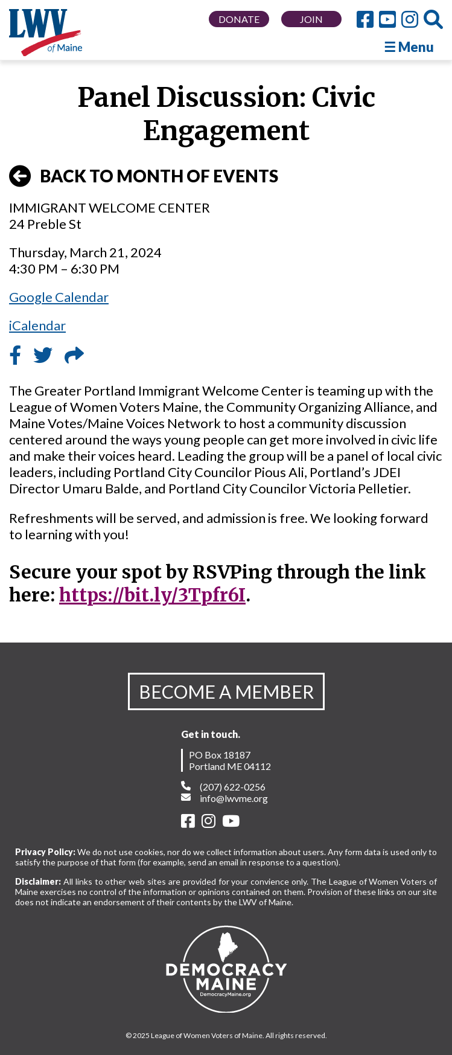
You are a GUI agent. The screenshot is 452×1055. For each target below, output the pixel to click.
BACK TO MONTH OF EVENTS (143, 176)
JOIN (311, 19)
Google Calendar (59, 297)
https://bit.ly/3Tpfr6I (152, 594)
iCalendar (37, 325)
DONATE (238, 19)
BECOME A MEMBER (226, 691)
